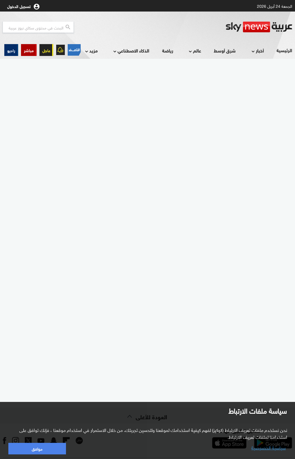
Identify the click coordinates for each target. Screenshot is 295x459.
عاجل (46, 50)
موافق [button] (37, 448)
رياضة (167, 50)
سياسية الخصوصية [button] (268, 447)
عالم (194, 51)
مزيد (91, 51)
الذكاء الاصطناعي (130, 51)
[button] (29, 50)
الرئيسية (284, 50)
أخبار (257, 51)
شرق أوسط (225, 50)
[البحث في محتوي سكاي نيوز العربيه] (38, 27)
